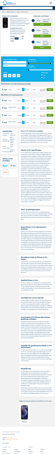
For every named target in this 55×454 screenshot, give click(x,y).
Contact (16, 449)
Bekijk (42, 24)
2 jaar (44, 77)
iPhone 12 (24, 422)
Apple (18, 12)
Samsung (31, 451)
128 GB (12, 38)
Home (3, 12)
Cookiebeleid (17, 451)
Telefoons (4, 449)
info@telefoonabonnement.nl (12, 439)
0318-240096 (9, 437)
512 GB (12, 41)
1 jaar (44, 75)
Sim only (4, 451)
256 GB (16, 38)
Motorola (43, 449)
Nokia (42, 451)
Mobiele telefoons (11, 12)
